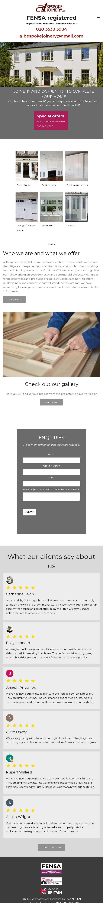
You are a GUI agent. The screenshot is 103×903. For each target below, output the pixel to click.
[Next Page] (51, 244)
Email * (51, 478)
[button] (98, 16)
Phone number (51, 466)
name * (51, 454)
